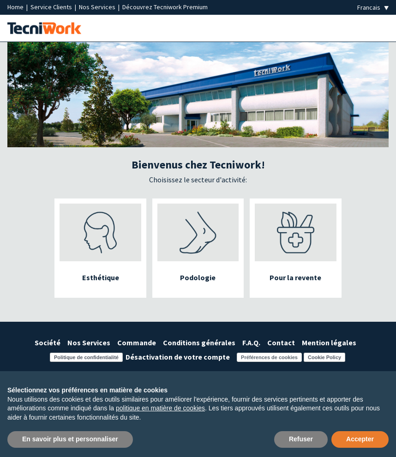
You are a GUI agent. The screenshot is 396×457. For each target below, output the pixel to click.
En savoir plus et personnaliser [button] (70, 439)
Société (47, 342)
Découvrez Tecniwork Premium (165, 7)
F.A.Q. (251, 342)
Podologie (198, 277)
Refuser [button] (301, 439)
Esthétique (100, 277)
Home (16, 7)
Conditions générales (199, 342)
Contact (281, 342)
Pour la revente (295, 277)
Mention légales (329, 342)
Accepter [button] (360, 439)
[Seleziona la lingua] (373, 8)
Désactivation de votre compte (178, 356)
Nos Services (98, 7)
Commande (136, 342)
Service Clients (51, 7)
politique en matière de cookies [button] (160, 408)
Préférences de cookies (269, 357)
